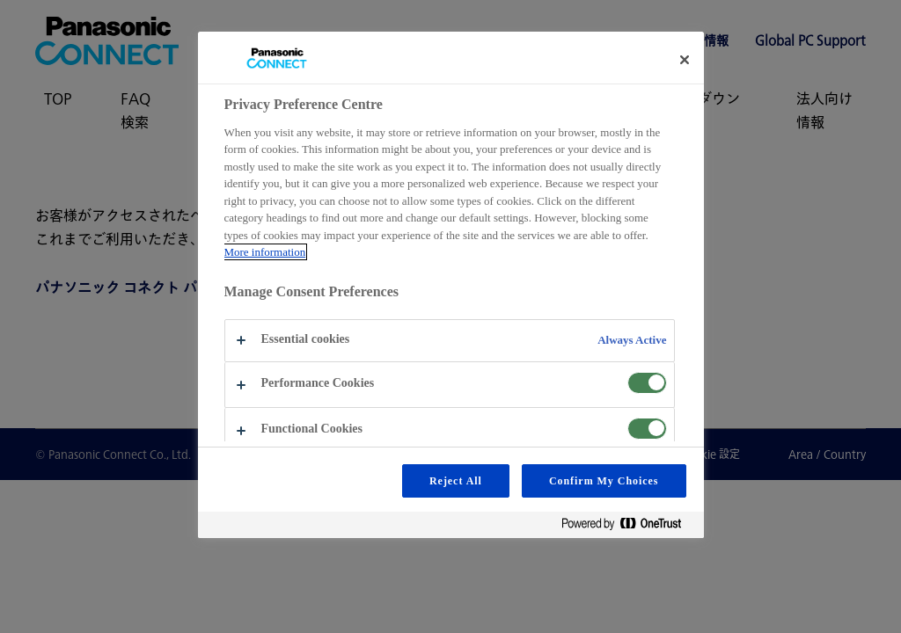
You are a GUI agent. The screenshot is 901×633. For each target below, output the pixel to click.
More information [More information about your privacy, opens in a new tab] (265, 251)
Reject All (455, 481)
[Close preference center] (684, 59)
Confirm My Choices (604, 481)
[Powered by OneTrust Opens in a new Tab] (628, 527)
